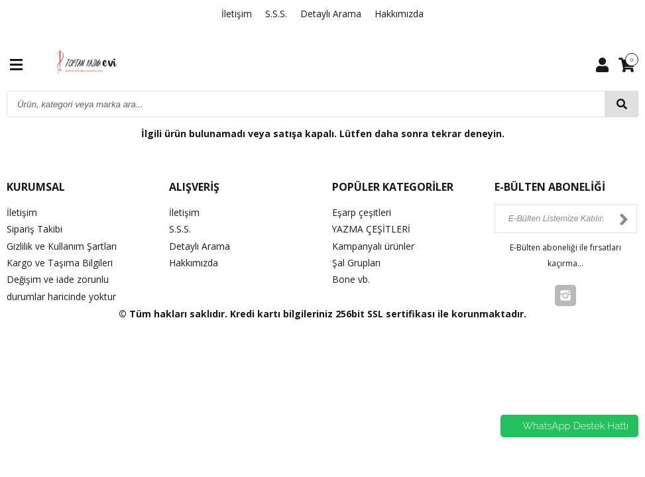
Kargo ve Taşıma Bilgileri (60, 262)
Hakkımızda (399, 13)
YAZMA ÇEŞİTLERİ (371, 229)
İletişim (236, 13)
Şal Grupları (356, 262)
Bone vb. (351, 279)
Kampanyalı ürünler (373, 245)
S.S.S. (276, 13)
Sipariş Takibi (34, 229)
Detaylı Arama (330, 13)
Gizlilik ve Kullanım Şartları (62, 245)
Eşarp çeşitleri (361, 212)
